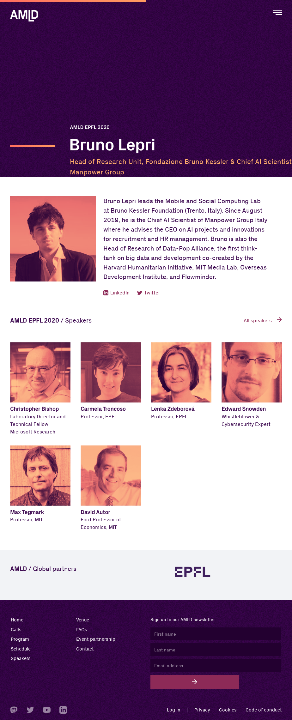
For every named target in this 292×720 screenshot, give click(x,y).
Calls (16, 629)
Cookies (228, 709)
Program (20, 639)
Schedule (21, 648)
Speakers (21, 658)
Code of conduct (264, 709)
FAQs (81, 629)
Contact (85, 648)
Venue (82, 619)
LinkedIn (120, 292)
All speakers (258, 320)
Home (17, 619)
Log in (173, 709)
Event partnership (95, 639)
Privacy (202, 709)
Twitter (152, 292)
